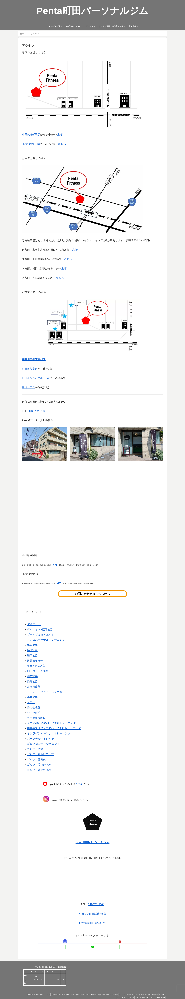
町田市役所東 (30, 368)
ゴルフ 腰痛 (35, 749)
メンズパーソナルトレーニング (46, 639)
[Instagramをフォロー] (87, 941)
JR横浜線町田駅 (31, 143)
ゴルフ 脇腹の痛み (39, 764)
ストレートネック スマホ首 (44, 691)
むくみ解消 (33, 712)
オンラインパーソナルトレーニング (48, 733)
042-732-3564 (37, 411)
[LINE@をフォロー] (98, 941)
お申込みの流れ (149, 989)
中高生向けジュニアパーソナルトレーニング (54, 728)
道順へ (61, 134)
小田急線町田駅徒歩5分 (92, 913)
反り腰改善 (33, 686)
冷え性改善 (33, 707)
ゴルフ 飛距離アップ (40, 754)
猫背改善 (32, 681)
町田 (55, 565)
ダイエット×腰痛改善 (40, 629)
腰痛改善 (32, 650)
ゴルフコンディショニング (131, 989)
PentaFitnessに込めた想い (58, 989)
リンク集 (126, 992)
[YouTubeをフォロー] (92, 941)
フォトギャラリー (138, 992)
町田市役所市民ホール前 (36, 378)
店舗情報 (161, 989)
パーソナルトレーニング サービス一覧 (85, 989)
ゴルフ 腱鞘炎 (36, 759)
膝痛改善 (32, 655)
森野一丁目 (28, 387)
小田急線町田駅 (31, 134)
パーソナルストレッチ (40, 738)
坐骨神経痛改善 (36, 665)
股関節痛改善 (35, 660)
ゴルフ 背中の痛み (39, 769)
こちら (80, 784)
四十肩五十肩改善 (37, 671)
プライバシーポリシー (156, 992)
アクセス (105, 992)
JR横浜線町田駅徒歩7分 (92, 923)
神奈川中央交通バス (34, 359)
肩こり (31, 702)
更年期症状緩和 (36, 717)
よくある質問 (116, 992)
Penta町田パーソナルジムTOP (34, 989)
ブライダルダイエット (40, 634)
